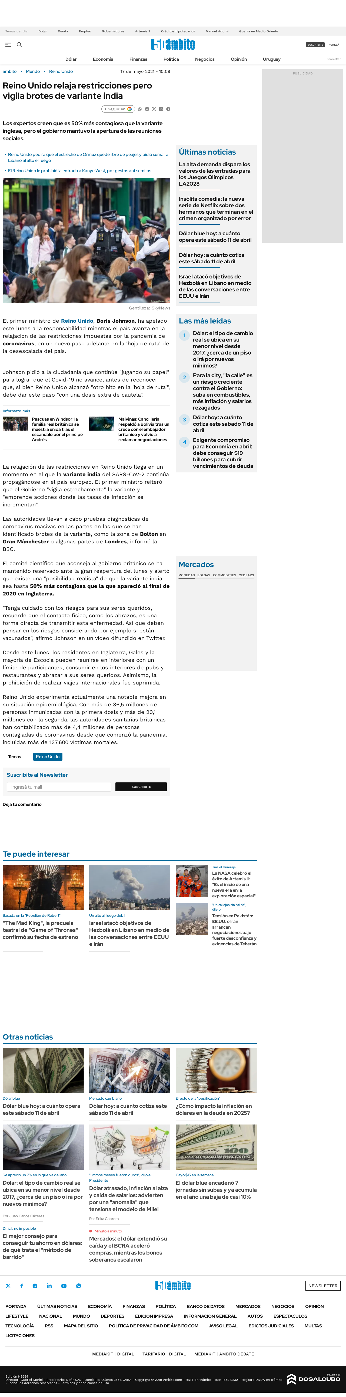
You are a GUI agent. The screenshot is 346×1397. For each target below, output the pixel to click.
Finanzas (138, 59)
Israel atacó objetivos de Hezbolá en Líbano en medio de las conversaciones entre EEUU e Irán (215, 286)
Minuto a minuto (108, 1231)
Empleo (85, 31)
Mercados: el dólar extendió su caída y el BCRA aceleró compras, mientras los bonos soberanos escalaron (128, 1249)
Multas (313, 1326)
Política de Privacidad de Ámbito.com (153, 1326)
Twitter (8, 1286)
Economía (103, 59)
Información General (210, 1316)
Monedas (186, 575)
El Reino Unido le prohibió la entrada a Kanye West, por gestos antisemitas (79, 170)
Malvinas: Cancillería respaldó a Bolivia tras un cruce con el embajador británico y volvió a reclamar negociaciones (143, 429)
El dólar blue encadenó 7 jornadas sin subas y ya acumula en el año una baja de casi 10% (216, 1189)
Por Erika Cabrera (104, 1218)
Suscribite (141, 787)
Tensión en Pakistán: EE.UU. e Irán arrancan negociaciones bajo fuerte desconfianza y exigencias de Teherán (234, 930)
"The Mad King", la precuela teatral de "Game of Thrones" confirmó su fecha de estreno (40, 930)
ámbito (10, 71)
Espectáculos (290, 1316)
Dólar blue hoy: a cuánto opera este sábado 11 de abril (215, 236)
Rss (49, 1326)
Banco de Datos (206, 1306)
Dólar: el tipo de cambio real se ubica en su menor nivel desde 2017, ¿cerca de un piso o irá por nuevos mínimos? (223, 349)
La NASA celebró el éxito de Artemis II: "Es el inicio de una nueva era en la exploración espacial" (234, 884)
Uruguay (272, 59)
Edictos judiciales (271, 1326)
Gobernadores (113, 31)
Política (171, 59)
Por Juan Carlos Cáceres (23, 1216)
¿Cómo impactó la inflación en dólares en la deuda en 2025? (214, 1109)
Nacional (50, 1316)
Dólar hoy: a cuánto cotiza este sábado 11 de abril (211, 258)
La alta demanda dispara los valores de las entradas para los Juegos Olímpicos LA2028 (215, 174)
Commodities (224, 575)
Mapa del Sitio (81, 1326)
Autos (255, 1316)
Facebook (21, 1285)
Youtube (63, 1286)
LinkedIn (49, 1285)
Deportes (112, 1316)
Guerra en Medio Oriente (258, 31)
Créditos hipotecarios (178, 31)
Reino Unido (61, 71)
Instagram (34, 1285)
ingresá (333, 44)
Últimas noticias (57, 1306)
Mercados (248, 1306)
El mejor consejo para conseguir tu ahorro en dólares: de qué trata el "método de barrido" (42, 1246)
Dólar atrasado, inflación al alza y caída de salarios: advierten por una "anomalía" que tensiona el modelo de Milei (128, 1199)
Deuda (63, 31)
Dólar (42, 31)
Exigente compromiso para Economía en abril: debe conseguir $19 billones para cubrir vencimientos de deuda (223, 453)
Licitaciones (20, 1335)
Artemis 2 (142, 31)
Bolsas (203, 575)
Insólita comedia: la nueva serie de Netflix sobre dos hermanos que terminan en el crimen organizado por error (216, 208)
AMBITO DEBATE (224, 1354)
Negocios (205, 59)
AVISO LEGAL (223, 1326)
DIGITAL (113, 1354)
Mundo (33, 71)
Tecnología (19, 1326)
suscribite (315, 44)
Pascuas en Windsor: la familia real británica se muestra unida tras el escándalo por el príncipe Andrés (57, 429)
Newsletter (334, 58)
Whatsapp (78, 1285)
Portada (15, 1306)
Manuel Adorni (217, 31)
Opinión (239, 59)
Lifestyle (16, 1316)
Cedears (246, 575)
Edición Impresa (154, 1316)
